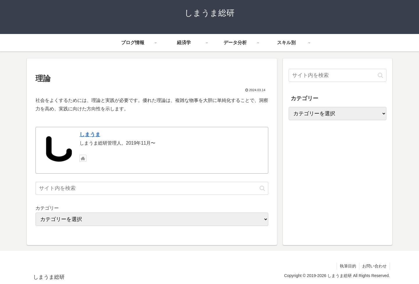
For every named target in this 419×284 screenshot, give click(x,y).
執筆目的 (348, 266)
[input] (151, 188)
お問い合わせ (374, 266)
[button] (262, 188)
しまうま (89, 134)
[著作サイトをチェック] (82, 158)
